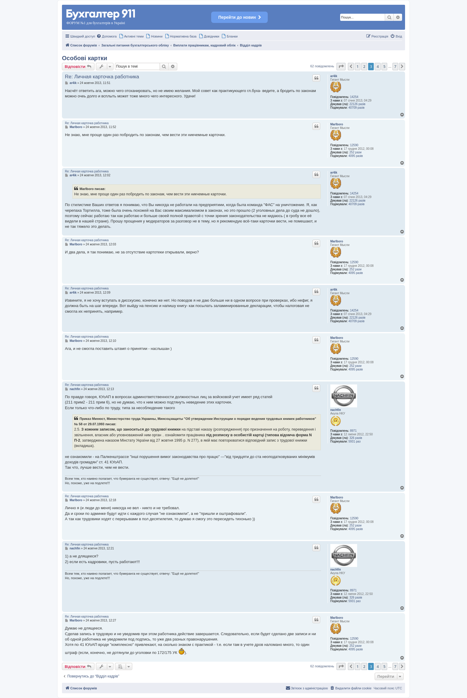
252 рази (355, 152)
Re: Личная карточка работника (102, 77)
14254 (354, 97)
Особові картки (84, 58)
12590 (354, 145)
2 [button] (364, 66)
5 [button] (384, 66)
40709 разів (356, 107)
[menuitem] (106, 36)
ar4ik (333, 76)
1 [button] (358, 66)
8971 (353, 430)
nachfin (335, 410)
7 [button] (395, 66)
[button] (341, 66)
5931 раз (354, 441)
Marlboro (336, 124)
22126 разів (357, 104)
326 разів (355, 438)
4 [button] (377, 66)
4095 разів (355, 156)
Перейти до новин (239, 17)
